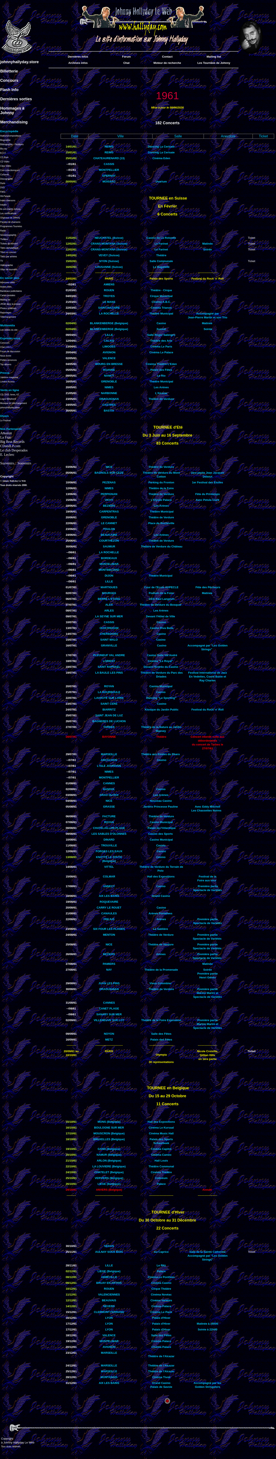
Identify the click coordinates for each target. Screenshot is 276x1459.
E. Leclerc (7, 454)
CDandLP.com (10, 446)
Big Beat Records (12, 441)
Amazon (6, 433)
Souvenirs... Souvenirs (15, 463)
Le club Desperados (14, 450)
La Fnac (5, 437)
